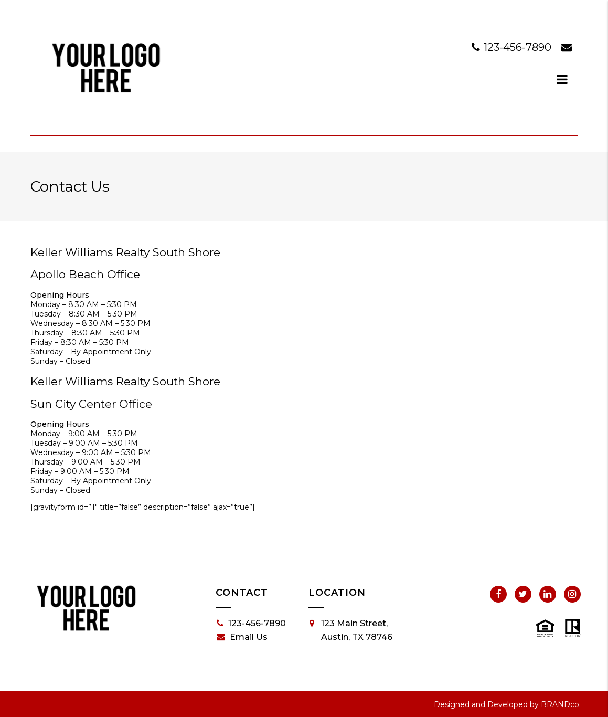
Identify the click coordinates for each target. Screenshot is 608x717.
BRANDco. (561, 704)
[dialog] (562, 79)
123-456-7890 (513, 47)
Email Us (242, 637)
